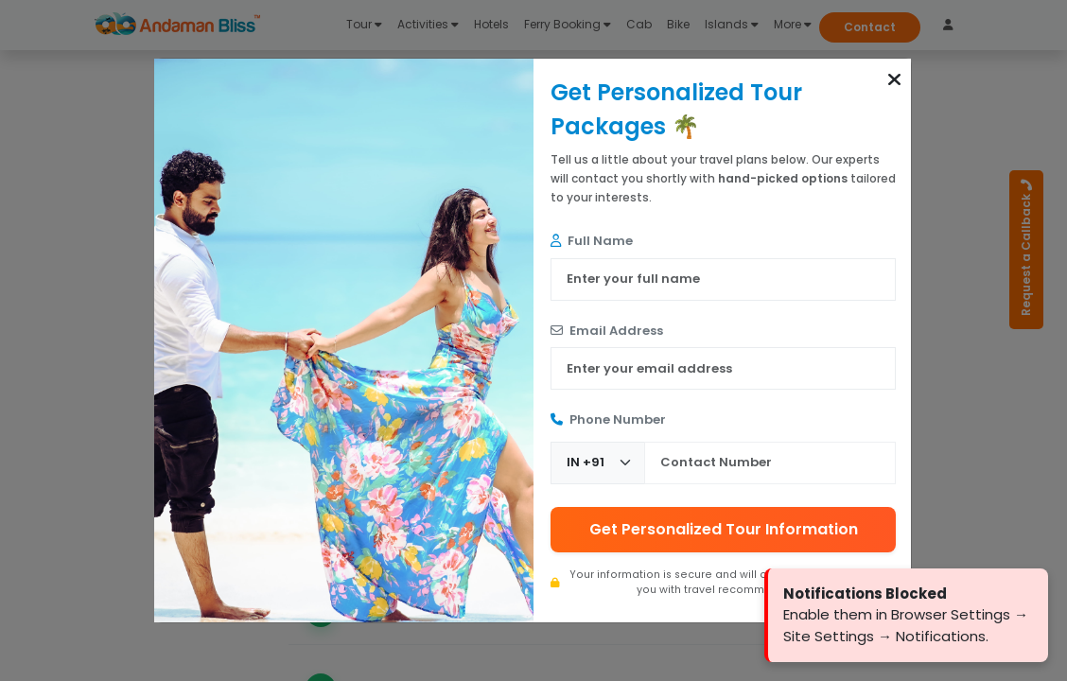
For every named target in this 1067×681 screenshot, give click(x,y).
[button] (894, 79)
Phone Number (608, 419)
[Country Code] (598, 463)
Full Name (592, 241)
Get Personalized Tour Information (723, 529)
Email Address (607, 331)
